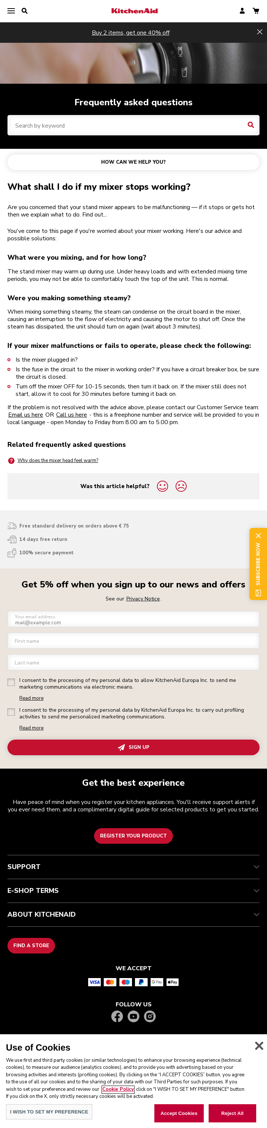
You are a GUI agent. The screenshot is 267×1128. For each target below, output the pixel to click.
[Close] (259, 1053)
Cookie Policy (118, 1096)
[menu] (11, 11)
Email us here (25, 415)
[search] (24, 11)
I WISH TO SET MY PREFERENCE (49, 1119)
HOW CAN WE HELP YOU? (133, 162)
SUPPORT (133, 867)
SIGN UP (133, 747)
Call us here (71, 415)
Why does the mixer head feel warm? (52, 460)
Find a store (31, 945)
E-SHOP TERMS (133, 890)
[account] (242, 11)
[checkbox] (11, 682)
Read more (31, 698)
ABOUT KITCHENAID (133, 914)
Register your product (133, 836)
